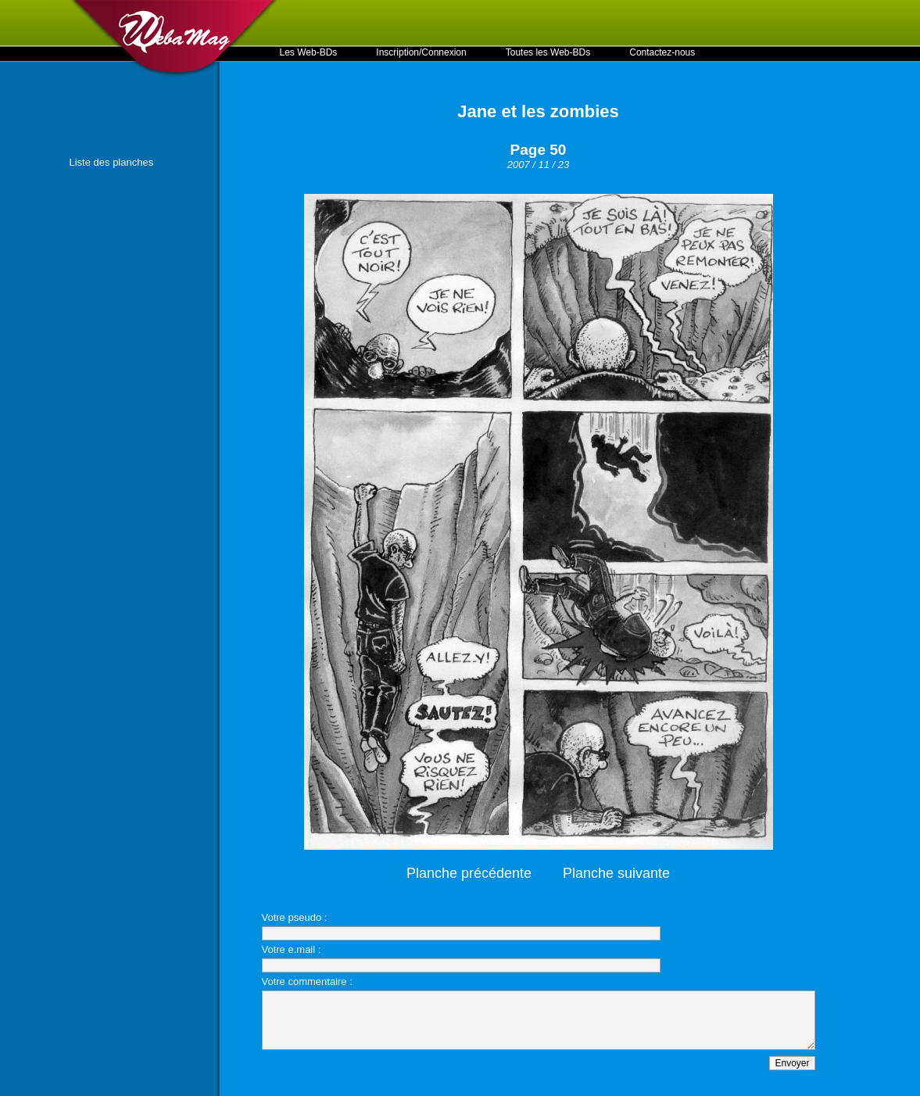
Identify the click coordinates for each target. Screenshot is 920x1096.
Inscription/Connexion (421, 52)
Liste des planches (112, 162)
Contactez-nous (662, 52)
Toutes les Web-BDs (548, 52)
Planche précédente (469, 873)
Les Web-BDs (309, 52)
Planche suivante (616, 873)
